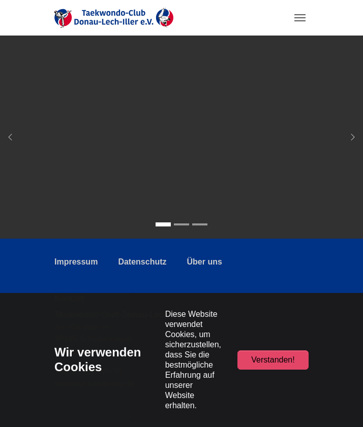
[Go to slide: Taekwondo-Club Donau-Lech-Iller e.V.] (163, 224)
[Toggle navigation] (300, 17)
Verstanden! (272, 359)
